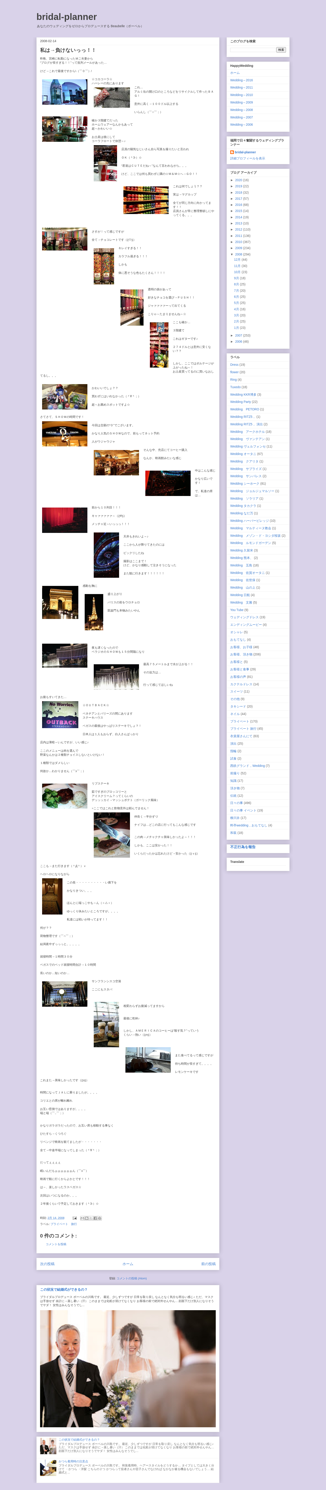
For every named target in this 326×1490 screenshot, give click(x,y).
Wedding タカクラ (243, 506)
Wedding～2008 (241, 110)
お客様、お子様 (241, 647)
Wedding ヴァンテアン (247, 439)
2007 (239, 335)
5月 (237, 303)
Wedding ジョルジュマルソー (252, 491)
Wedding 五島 (241, 565)
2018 (239, 192)
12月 (238, 259)
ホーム (127, 1264)
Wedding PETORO (244, 409)
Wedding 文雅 (241, 602)
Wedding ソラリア (244, 498)
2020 (239, 180)
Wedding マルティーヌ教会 (250, 528)
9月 (237, 278)
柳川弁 (235, 818)
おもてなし (238, 639)
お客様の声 (238, 677)
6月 (237, 296)
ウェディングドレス (244, 617)
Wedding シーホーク (244, 483)
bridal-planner (66, 17)
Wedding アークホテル (247, 431)
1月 (237, 328)
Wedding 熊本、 (241, 558)
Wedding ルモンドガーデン (250, 543)
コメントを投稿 (56, 1244)
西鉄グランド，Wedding (247, 766)
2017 (239, 198)
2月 (237, 321)
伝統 (233, 795)
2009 (239, 248)
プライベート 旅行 (63, 1224)
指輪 (233, 751)
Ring (233, 379)
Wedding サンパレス (246, 476)
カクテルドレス (241, 684)
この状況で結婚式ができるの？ (64, 1289)
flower (234, 372)
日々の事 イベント (243, 810)
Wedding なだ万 (241, 513)
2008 (239, 254)
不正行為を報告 (243, 847)
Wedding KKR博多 (243, 394)
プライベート (239, 721)
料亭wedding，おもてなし (248, 825)
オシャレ (236, 632)
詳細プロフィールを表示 (247, 158)
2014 (239, 217)
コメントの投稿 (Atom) (132, 1278)
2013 (239, 223)
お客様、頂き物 (241, 654)
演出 (233, 743)
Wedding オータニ (243, 454)
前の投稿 (208, 1264)
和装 (233, 833)
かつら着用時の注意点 (73, 1461)
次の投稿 (47, 1264)
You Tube (237, 610)
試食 (233, 758)
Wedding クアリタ (244, 461)
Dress (234, 364)
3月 (237, 315)
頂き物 (235, 788)
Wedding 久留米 (241, 550)
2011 (239, 236)
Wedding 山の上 (242, 587)
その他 (235, 699)
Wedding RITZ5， (243, 417)
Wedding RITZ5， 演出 (246, 424)
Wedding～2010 (241, 95)
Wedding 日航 (240, 595)
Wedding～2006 (241, 124)
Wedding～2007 (241, 117)
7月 (237, 290)
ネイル (235, 714)
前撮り (235, 773)
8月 (237, 284)
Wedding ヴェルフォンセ (248, 446)
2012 (239, 229)
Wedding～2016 (241, 80)
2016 (239, 205)
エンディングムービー (246, 624)
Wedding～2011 (241, 87)
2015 (239, 211)
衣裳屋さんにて (241, 736)
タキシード (238, 706)
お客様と (236, 662)
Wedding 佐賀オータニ (247, 573)
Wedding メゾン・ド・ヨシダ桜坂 (255, 535)
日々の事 (236, 803)
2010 (239, 242)
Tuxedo (235, 387)
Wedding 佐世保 (242, 580)
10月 (238, 272)
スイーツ (236, 691)
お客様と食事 (239, 669)
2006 (239, 341)
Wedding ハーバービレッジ (249, 520)
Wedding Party (240, 402)
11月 (238, 266)
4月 (237, 309)
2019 (239, 186)
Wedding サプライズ (246, 469)
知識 (233, 780)
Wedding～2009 (241, 102)
